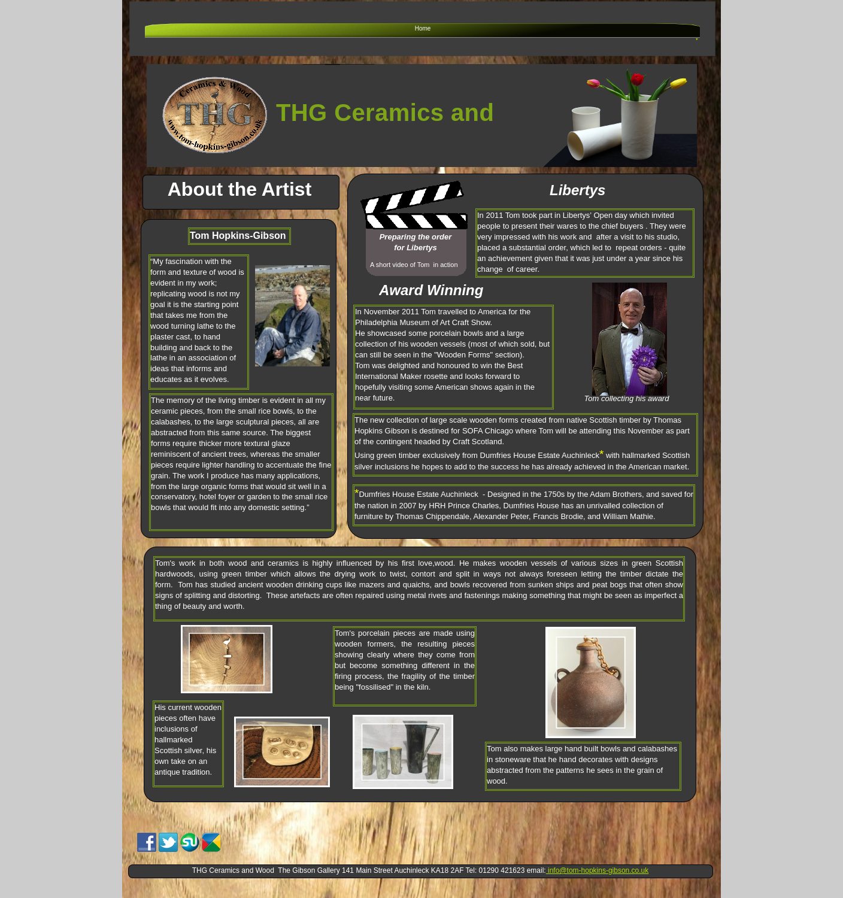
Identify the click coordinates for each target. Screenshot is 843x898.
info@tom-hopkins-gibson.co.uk (597, 870)
